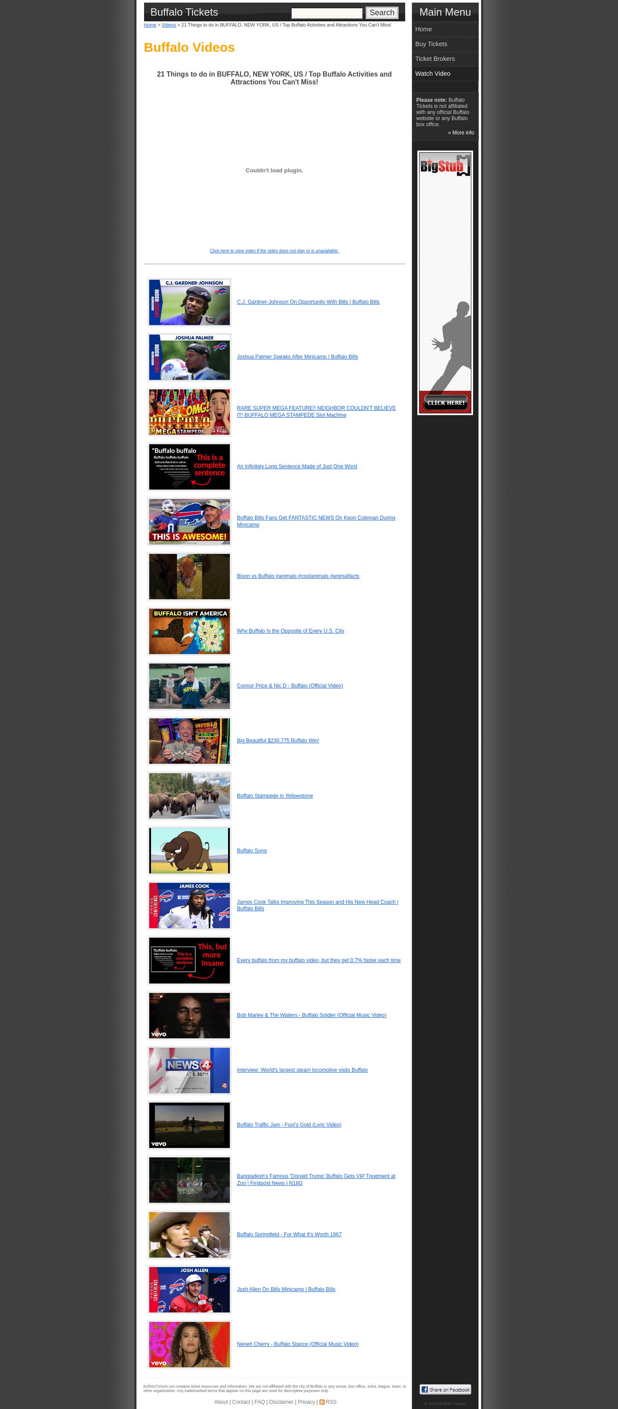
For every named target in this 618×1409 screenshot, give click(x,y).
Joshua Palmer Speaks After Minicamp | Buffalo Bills (297, 357)
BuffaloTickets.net (159, 1386)
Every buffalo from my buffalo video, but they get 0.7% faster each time (319, 960)
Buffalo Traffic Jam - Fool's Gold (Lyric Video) (289, 1125)
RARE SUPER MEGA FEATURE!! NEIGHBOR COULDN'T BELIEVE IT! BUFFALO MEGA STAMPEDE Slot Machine (316, 411)
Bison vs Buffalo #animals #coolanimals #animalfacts (298, 576)
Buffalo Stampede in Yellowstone (275, 796)
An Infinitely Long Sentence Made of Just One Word (297, 466)
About (221, 1402)
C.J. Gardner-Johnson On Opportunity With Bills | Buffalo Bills (308, 302)
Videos (169, 24)
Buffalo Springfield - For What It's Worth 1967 (289, 1234)
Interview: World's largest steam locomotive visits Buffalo (302, 1070)
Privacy (306, 1402)
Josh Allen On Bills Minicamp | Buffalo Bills (286, 1289)
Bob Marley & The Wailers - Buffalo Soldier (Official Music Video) (311, 1015)
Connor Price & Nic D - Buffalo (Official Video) (290, 686)
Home (150, 24)
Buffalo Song (252, 851)
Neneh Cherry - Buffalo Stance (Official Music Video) (298, 1344)
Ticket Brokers (435, 58)
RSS (331, 1402)
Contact (241, 1402)
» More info (461, 133)
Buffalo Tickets (452, 1403)
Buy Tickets (431, 43)
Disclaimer (281, 1402)
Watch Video (432, 73)
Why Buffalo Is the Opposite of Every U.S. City (291, 631)
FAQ (260, 1402)
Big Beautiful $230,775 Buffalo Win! (278, 741)
